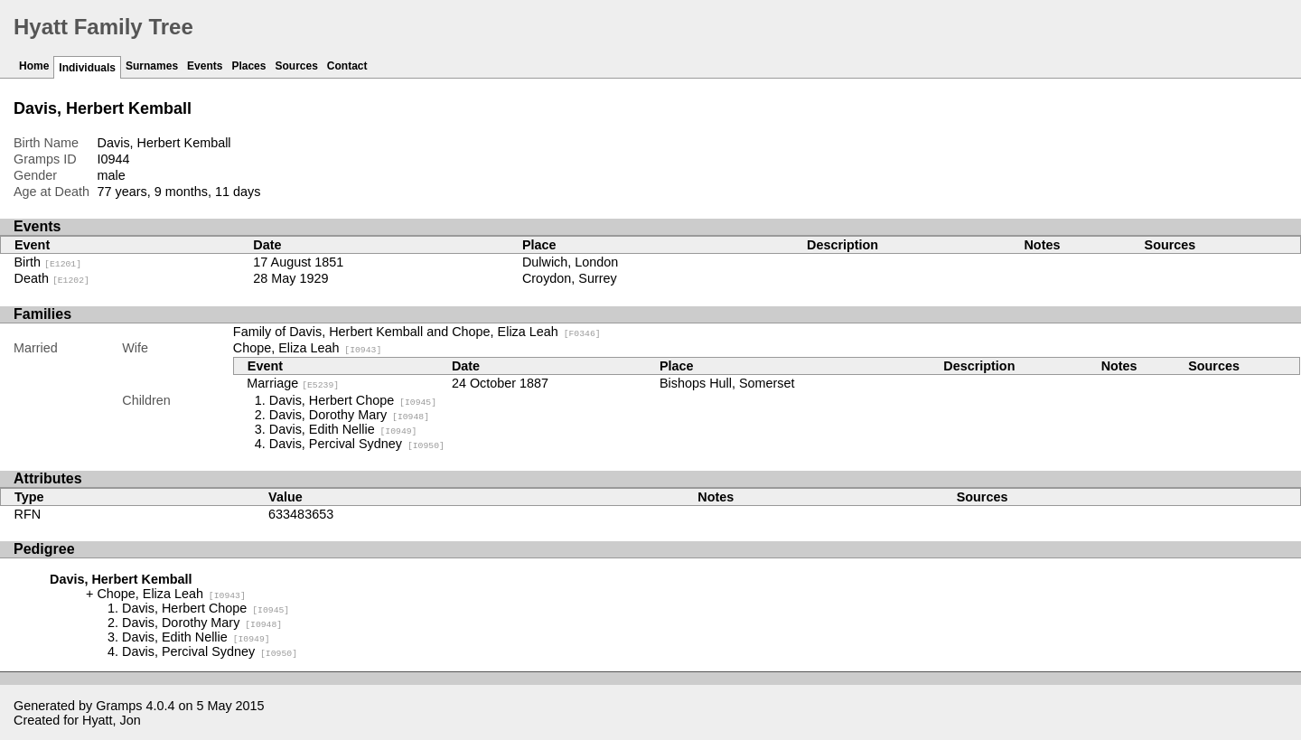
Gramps (119, 705)
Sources (296, 66)
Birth (48, 262)
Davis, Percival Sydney (357, 443)
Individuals (87, 67)
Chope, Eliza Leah (307, 348)
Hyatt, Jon (111, 720)
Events (204, 66)
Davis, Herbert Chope (352, 400)
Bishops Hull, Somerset (727, 383)
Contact (347, 66)
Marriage (293, 383)
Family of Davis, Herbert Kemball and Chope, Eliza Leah (417, 331)
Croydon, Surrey (569, 278)
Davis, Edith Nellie (343, 429)
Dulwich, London (570, 262)
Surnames (152, 66)
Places (248, 66)
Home (34, 66)
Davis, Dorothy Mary (349, 414)
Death (51, 278)
